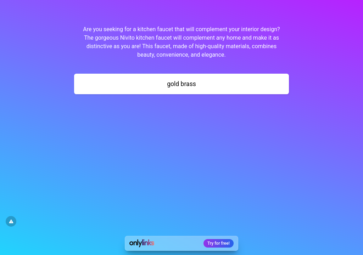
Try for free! (218, 243)
